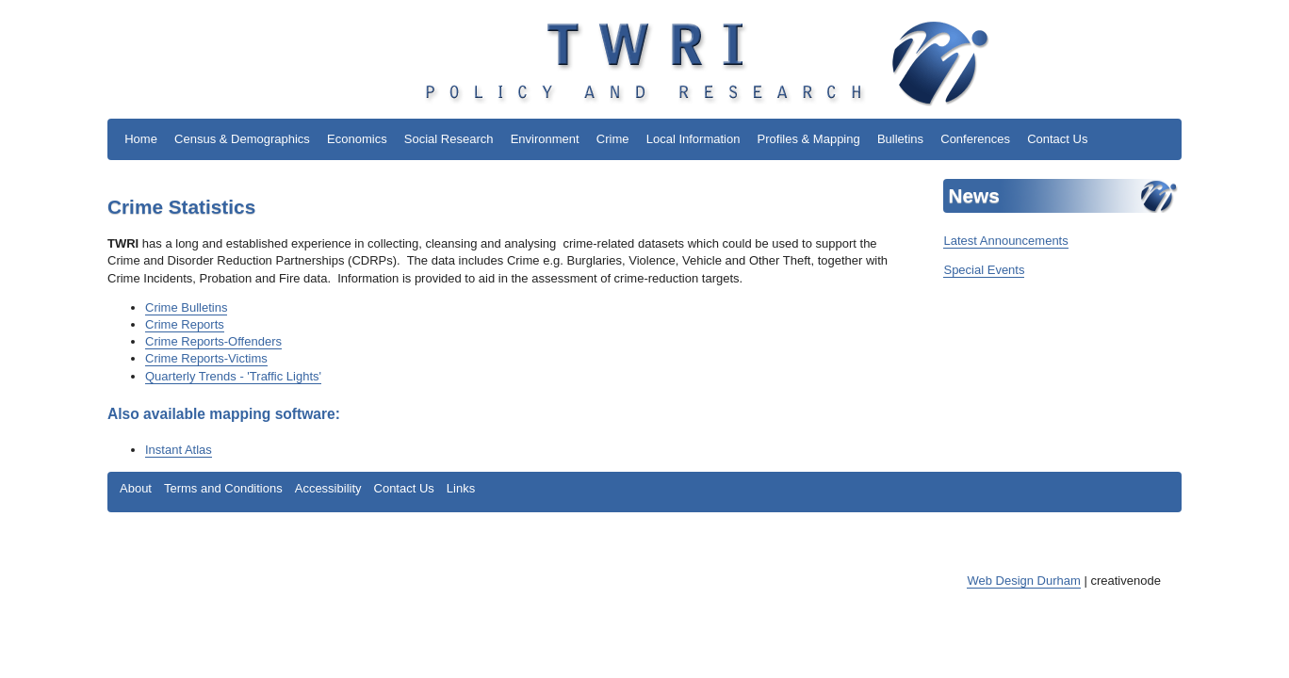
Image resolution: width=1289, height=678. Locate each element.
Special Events (983, 270)
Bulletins (900, 139)
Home (140, 139)
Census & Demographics (242, 139)
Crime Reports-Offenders (213, 341)
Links (461, 488)
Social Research (449, 139)
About (136, 488)
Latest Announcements (1005, 241)
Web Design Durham (1023, 580)
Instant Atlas (178, 450)
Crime (612, 139)
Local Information (693, 139)
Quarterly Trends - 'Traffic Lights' (233, 376)
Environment (545, 139)
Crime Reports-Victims (206, 358)
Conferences (975, 139)
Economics (357, 139)
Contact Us (1057, 139)
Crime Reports (184, 324)
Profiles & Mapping (809, 139)
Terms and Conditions (223, 488)
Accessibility (328, 488)
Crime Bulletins (186, 307)
